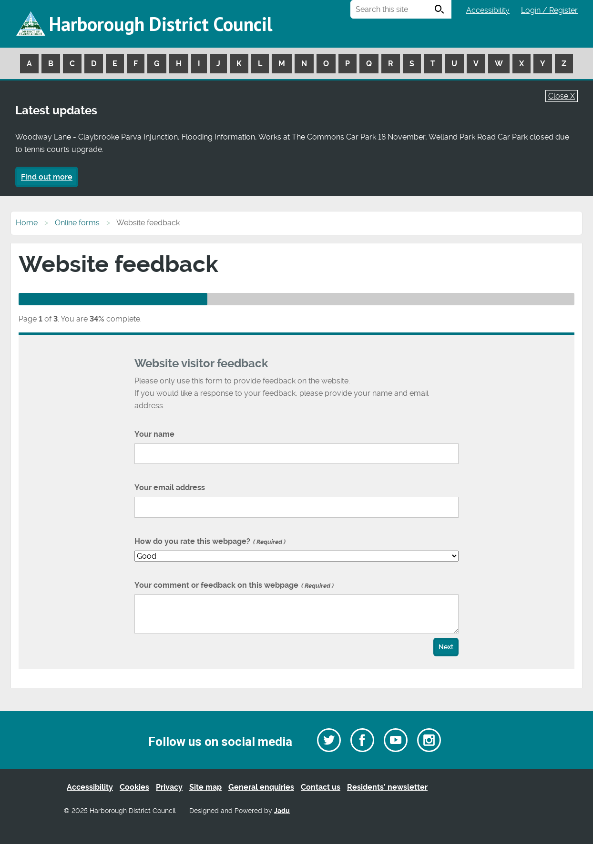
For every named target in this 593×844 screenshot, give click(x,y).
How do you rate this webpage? (210, 541)
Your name (154, 434)
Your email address (169, 487)
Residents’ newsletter (387, 787)
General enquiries (261, 787)
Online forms (77, 222)
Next (446, 647)
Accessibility (488, 10)
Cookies (134, 787)
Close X (561, 95)
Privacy (169, 787)
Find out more (46, 176)
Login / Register (549, 10)
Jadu (282, 811)
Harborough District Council (160, 23)
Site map (205, 787)
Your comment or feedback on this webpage (234, 585)
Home (27, 222)
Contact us (320, 787)
